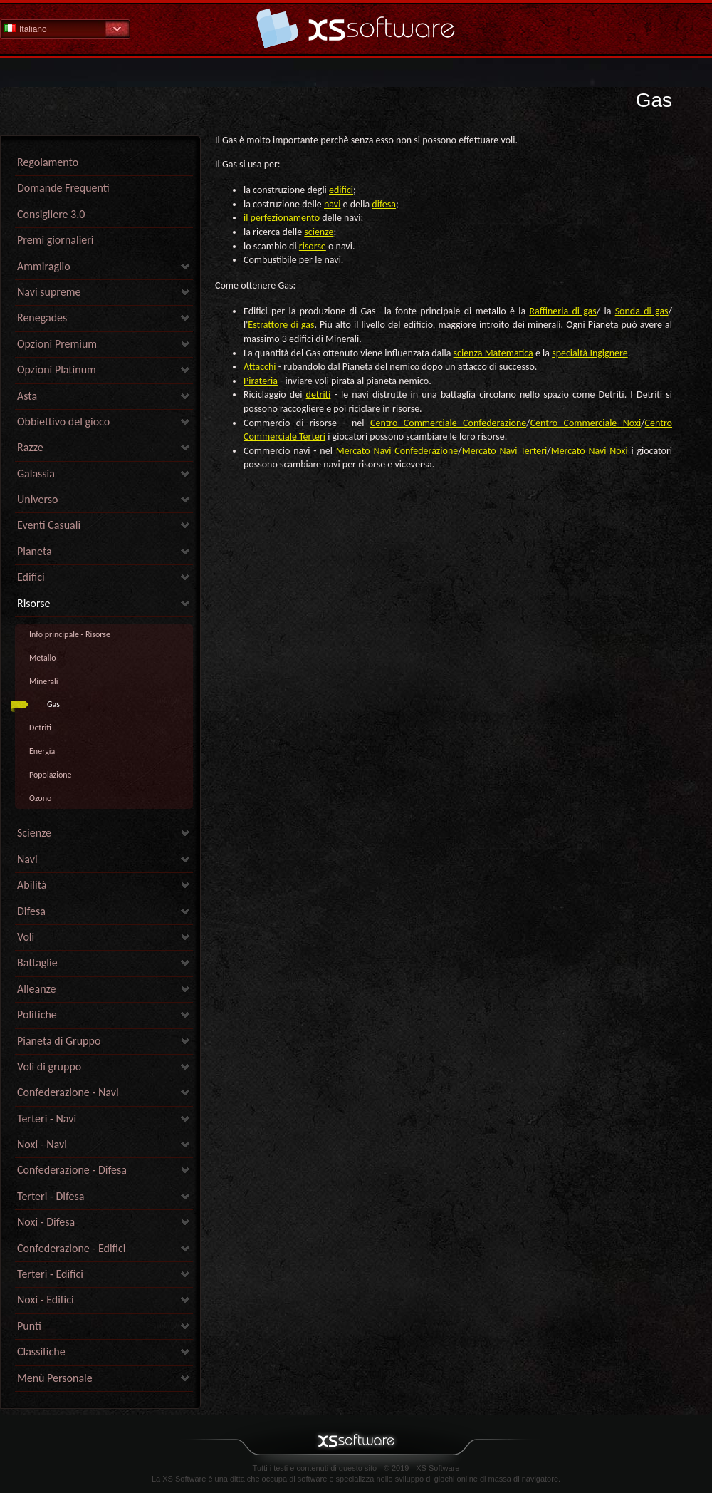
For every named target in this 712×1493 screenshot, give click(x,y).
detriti (318, 394)
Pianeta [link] (34, 551)
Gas (53, 704)
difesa (384, 204)
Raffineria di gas (562, 311)
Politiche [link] (37, 1014)
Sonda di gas (642, 311)
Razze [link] (30, 447)
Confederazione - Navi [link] (68, 1092)
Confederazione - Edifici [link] (71, 1248)
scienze (318, 232)
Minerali (43, 681)
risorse (312, 246)
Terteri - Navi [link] (46, 1118)
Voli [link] (25, 937)
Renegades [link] (42, 317)
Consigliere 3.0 (51, 214)
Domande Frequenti (63, 188)
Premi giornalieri (55, 240)
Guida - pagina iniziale (356, 28)
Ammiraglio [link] (43, 266)
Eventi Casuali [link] (48, 525)
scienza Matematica (493, 353)
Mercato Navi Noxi (589, 451)
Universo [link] (37, 499)
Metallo (42, 658)
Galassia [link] (36, 473)
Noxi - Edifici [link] (45, 1299)
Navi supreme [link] (48, 292)
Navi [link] (27, 859)
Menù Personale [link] (55, 1378)
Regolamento (47, 162)
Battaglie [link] (37, 962)
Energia (42, 751)
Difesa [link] (31, 911)
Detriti (40, 728)
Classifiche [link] (41, 1351)
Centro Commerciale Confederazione (448, 423)
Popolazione (50, 775)
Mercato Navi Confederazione (397, 451)
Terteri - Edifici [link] (50, 1274)
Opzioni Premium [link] (57, 344)
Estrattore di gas (281, 325)
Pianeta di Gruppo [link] (58, 1041)
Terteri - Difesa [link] (50, 1196)
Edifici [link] (31, 577)
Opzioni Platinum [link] (56, 369)
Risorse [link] (34, 603)
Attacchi (260, 367)
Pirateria (261, 381)
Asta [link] (27, 396)
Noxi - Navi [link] (42, 1144)
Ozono (40, 798)
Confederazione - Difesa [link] (72, 1170)
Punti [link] (29, 1326)
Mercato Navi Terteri (505, 451)
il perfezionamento (282, 218)
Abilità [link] (32, 885)
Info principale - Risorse (69, 634)
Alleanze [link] (36, 989)
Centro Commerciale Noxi (586, 423)
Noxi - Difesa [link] (46, 1222)
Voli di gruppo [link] (49, 1066)
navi (332, 204)
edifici (341, 190)
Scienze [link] (34, 833)
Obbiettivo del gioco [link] (63, 421)
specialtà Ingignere (590, 353)
